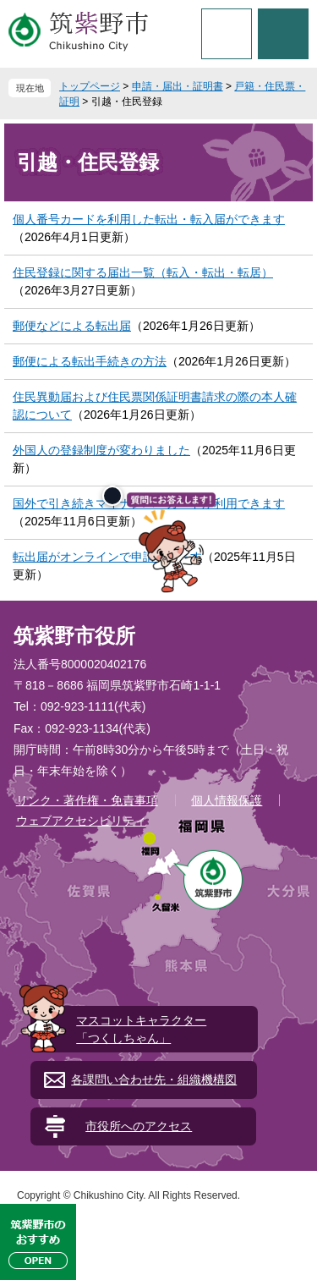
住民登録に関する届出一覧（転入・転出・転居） (143, 272)
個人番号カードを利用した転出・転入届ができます (149, 219)
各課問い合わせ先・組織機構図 (154, 1079)
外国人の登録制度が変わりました (101, 450)
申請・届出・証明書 (177, 86)
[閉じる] (112, 496)
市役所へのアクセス (138, 1126)
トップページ (89, 86)
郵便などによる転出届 (72, 325)
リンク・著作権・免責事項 (87, 800)
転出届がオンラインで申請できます (107, 556)
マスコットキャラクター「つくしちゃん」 (141, 1029)
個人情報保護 (226, 800)
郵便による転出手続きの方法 (90, 361)
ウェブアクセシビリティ (81, 820)
